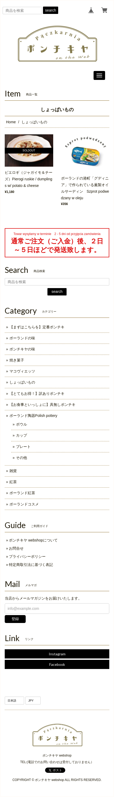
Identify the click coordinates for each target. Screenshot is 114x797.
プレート (23, 447)
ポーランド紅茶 (22, 493)
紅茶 (13, 482)
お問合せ (16, 548)
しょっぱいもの (22, 382)
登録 (15, 619)
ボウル (21, 424)
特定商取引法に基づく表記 (31, 565)
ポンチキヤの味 (22, 349)
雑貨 (13, 471)
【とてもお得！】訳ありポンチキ (36, 393)
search (50, 10)
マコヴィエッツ (22, 371)
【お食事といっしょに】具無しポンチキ (42, 404)
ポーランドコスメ (24, 504)
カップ (21, 435)
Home (11, 122)
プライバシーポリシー (27, 556)
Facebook (57, 664)
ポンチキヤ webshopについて (33, 540)
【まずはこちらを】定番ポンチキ (36, 327)
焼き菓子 (16, 360)
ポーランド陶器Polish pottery (33, 415)
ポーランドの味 (22, 338)
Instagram (57, 654)
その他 (21, 458)
